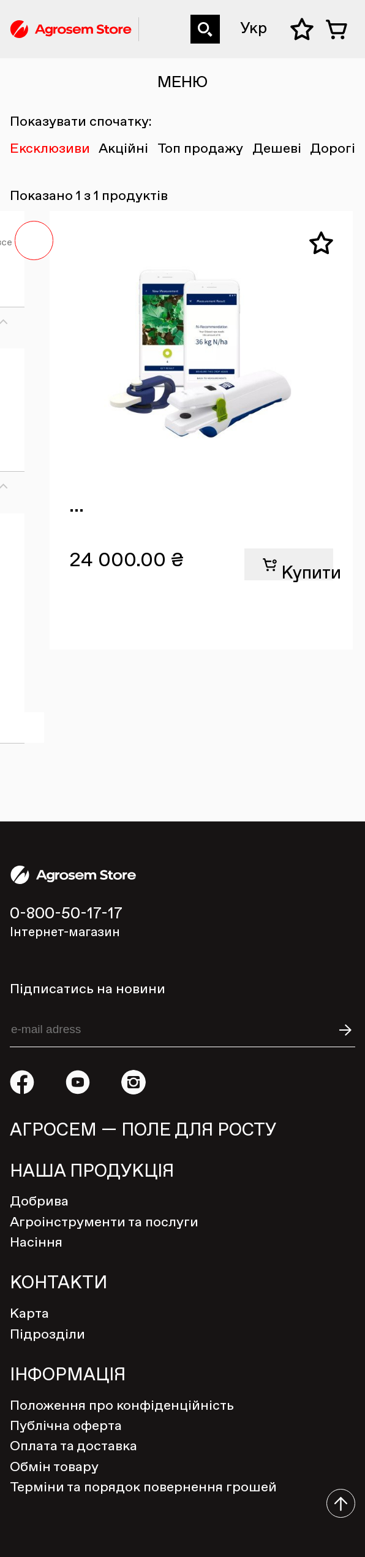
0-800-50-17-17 (66, 914)
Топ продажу (200, 149)
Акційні (123, 149)
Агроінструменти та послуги (104, 1222)
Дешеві (276, 149)
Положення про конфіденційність (122, 1406)
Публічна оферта (66, 1426)
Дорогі (332, 149)
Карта (29, 1314)
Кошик (340, 29)
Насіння (36, 1243)
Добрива (39, 1202)
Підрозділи (47, 1335)
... (76, 506)
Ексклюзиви (50, 149)
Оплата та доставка (73, 1446)
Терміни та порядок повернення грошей (143, 1487)
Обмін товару (54, 1467)
